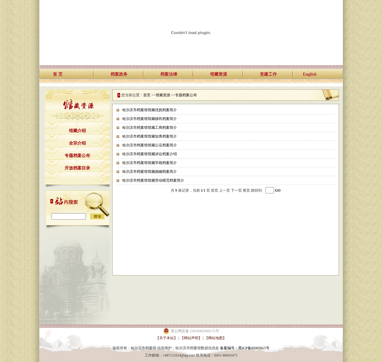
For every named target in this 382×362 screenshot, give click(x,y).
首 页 (58, 74)
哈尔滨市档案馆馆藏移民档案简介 (149, 119)
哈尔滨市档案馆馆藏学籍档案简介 (149, 163)
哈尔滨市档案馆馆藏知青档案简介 (149, 136)
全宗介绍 (77, 143)
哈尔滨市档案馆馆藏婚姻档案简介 (149, 171)
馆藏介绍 (77, 130)
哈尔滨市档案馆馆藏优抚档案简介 (149, 110)
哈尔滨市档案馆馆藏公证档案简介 (149, 145)
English (309, 74)
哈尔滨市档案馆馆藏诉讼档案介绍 (149, 154)
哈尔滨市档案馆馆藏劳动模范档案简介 (153, 180)
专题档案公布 (77, 155)
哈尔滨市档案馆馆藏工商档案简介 (149, 127)
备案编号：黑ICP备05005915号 (244, 348)
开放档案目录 (77, 168)
